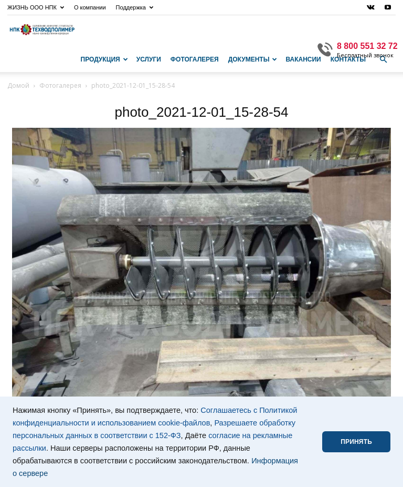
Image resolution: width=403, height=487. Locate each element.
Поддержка (134, 7)
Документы (253, 59)
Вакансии (303, 59)
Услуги (148, 59)
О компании (90, 7)
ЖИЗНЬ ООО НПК (35, 7)
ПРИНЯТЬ (356, 441)
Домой (18, 85)
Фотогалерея (195, 59)
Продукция (104, 59)
